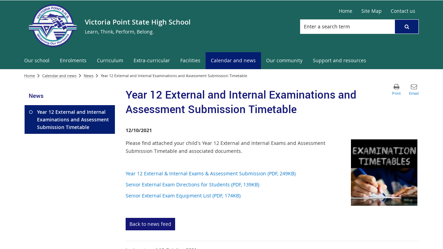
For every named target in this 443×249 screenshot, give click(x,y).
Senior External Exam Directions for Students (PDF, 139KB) (192, 184)
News (88, 75)
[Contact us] (403, 11)
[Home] (345, 11)
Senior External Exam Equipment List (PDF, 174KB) (183, 195)
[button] (406, 27)
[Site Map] (371, 11)
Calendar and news (59, 75)
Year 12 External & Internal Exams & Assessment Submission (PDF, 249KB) (211, 173)
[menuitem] (37, 60)
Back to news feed (150, 224)
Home (29, 75)
